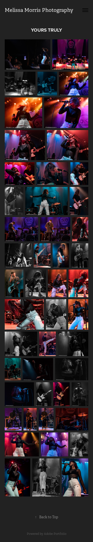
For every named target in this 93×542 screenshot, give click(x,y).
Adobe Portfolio (55, 534)
